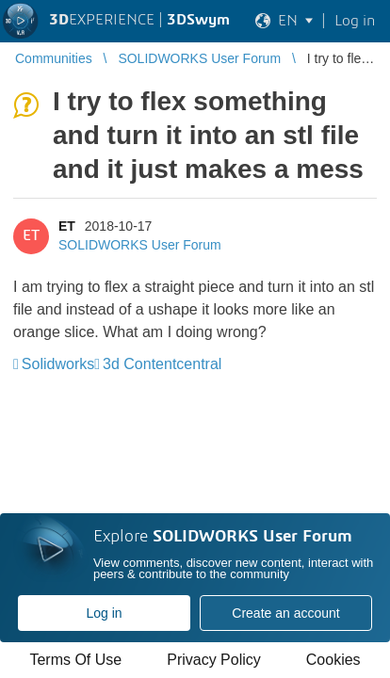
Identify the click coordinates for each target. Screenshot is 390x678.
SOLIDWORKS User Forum (139, 244)
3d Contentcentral (162, 364)
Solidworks (58, 364)
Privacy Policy (214, 660)
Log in (104, 613)
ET (66, 226)
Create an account (285, 613)
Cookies (333, 660)
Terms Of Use (75, 660)
